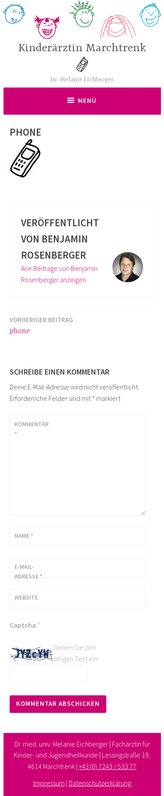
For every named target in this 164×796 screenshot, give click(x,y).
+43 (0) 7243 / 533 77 (107, 766)
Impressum (49, 782)
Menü (87, 100)
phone (41, 325)
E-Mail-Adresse (28, 571)
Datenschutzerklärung (100, 782)
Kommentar (31, 429)
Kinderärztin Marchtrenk (82, 48)
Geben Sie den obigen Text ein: (76, 653)
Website (26, 597)
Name (23, 536)
